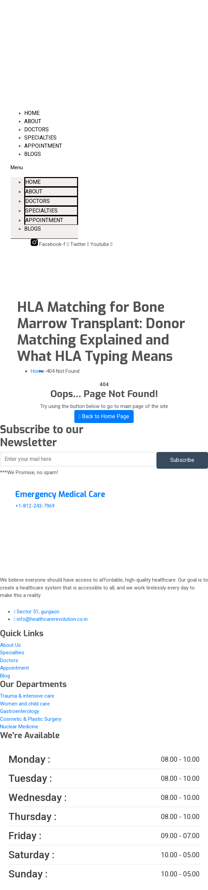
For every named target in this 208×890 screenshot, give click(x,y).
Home (32, 113)
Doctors (36, 129)
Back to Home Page (104, 416)
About (32, 121)
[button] (44, 168)
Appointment (43, 146)
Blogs (32, 154)
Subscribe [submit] (182, 460)
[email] (78, 459)
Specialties (40, 137)
